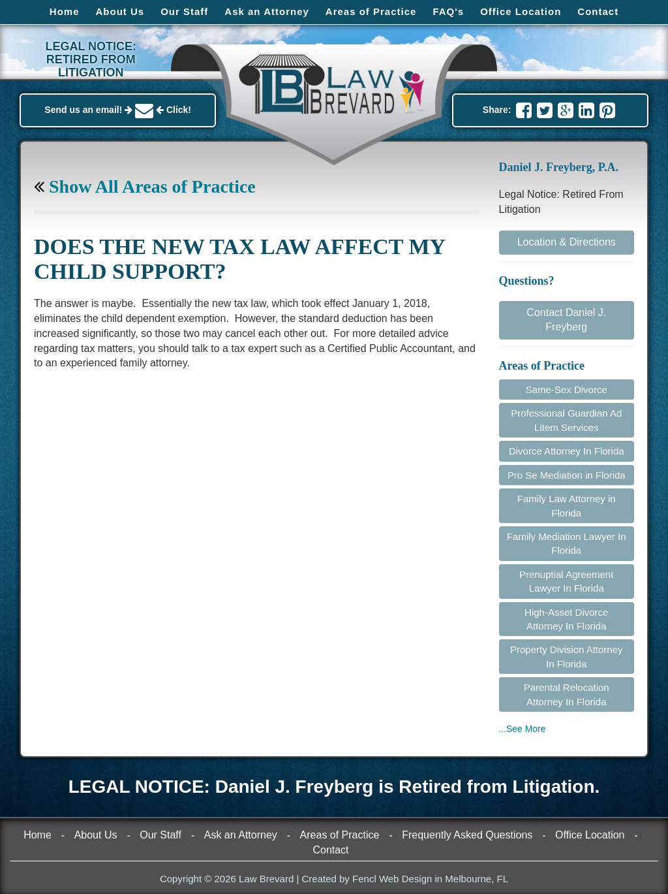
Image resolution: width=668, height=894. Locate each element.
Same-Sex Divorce (566, 389)
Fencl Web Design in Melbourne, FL (430, 878)
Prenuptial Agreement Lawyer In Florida (566, 581)
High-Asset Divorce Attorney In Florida (566, 619)
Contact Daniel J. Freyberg (566, 320)
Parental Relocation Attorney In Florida (566, 694)
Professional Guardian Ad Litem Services (566, 419)
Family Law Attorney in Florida (566, 505)
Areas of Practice (371, 11)
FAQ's (448, 11)
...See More (522, 729)
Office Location (520, 11)
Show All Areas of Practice (145, 186)
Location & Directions (566, 241)
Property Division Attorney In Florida (566, 656)
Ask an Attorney (266, 11)
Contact (597, 11)
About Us (120, 11)
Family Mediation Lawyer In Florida (566, 543)
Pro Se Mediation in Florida (567, 475)
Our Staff (184, 11)
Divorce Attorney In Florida (566, 450)
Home (65, 11)
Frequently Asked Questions (467, 834)
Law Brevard (266, 878)
